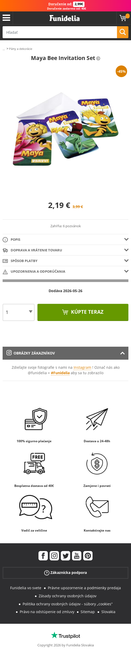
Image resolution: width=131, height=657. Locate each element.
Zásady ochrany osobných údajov (67, 595)
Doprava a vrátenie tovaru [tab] (32, 250)
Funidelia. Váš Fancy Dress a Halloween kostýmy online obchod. (65, 18)
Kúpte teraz (86, 312)
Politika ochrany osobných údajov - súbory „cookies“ (68, 603)
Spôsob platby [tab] (20, 261)
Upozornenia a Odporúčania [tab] (34, 271)
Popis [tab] (11, 240)
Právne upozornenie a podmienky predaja (84, 587)
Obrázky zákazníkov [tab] (30, 353)
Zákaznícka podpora (65, 572)
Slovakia (108, 611)
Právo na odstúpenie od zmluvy (47, 611)
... (4, 49)
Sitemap (88, 611)
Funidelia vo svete (25, 587)
